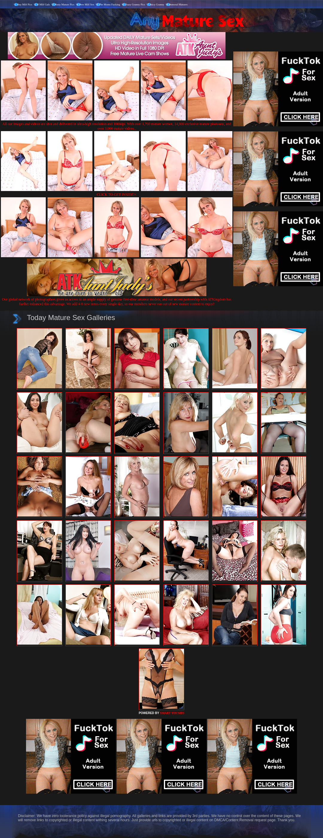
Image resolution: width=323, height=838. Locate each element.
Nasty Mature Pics (64, 4)
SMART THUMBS (172, 713)
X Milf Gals (43, 4)
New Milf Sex (86, 4)
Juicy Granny (157, 4)
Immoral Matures (178, 4)
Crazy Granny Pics (135, 4)
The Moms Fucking (109, 4)
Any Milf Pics (24, 4)
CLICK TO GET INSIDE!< (117, 195)
